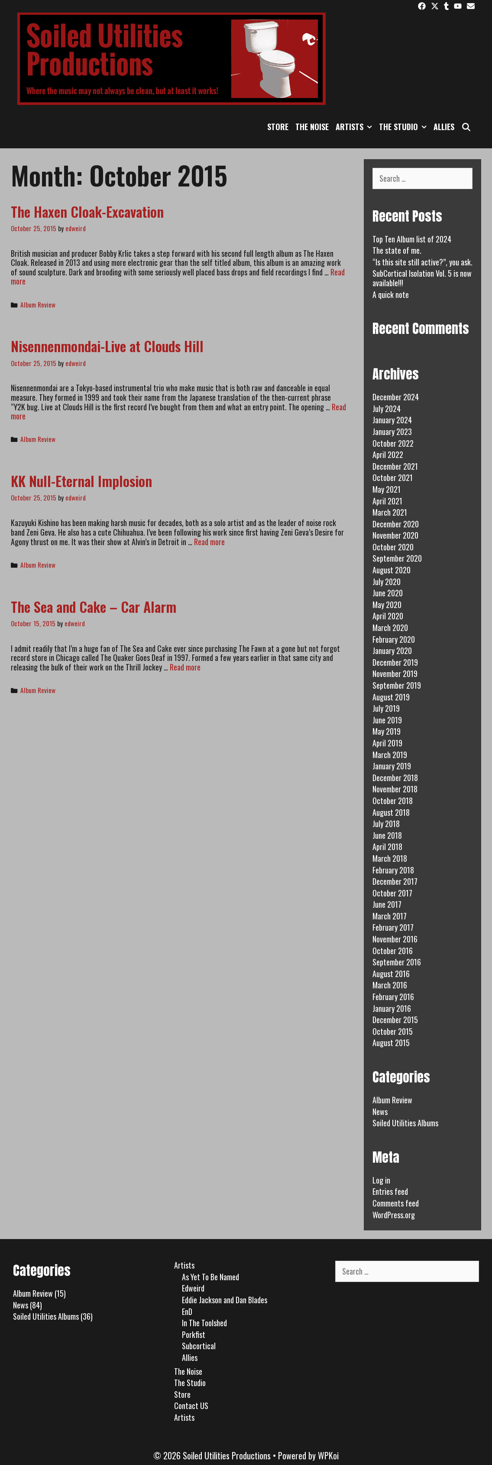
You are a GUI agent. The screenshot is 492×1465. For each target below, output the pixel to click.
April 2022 (387, 454)
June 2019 (387, 720)
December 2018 (395, 777)
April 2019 (387, 743)
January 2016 (391, 1008)
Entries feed (390, 1191)
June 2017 (386, 904)
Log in (381, 1180)
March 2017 (389, 916)
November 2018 (395, 789)
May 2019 (386, 731)
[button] (369, 126)
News (380, 1111)
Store (277, 126)
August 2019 (391, 697)
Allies (444, 126)
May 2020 (386, 604)
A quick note (390, 294)
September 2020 (397, 558)
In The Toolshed (204, 1322)
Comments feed (395, 1203)
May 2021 (386, 489)
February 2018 (393, 870)
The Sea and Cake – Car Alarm (93, 606)
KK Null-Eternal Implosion (81, 481)
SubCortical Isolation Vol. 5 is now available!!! (422, 278)
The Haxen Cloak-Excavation (87, 211)
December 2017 (395, 881)
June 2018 (387, 835)
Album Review (37, 304)
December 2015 (395, 1019)
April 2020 (387, 615)
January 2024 (392, 419)
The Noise (312, 126)
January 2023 (392, 431)
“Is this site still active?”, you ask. (422, 262)
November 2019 (395, 673)
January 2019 (391, 766)
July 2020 (386, 581)
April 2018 (387, 846)
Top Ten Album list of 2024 (411, 239)
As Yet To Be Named (210, 1276)
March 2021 (389, 512)
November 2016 (395, 939)
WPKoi (328, 1455)
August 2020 (391, 570)
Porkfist (193, 1334)
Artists (355, 126)
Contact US (191, 1405)
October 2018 (392, 800)
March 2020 (390, 627)
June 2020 (387, 592)
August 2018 (391, 812)
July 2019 (386, 708)
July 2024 (386, 408)
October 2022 (393, 443)
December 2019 (395, 662)
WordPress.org (393, 1214)
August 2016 (391, 973)
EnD (187, 1311)
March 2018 (389, 858)
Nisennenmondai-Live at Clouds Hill (107, 346)
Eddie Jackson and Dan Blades (224, 1299)
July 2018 (386, 823)
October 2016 (392, 950)
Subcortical (199, 1345)
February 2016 (393, 996)
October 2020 (393, 547)
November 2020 (395, 535)
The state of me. (396, 250)
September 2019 (396, 685)
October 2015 (392, 1031)
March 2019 (389, 754)
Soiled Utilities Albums (405, 1122)
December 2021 (395, 466)
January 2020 (392, 650)
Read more (209, 541)
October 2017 (392, 893)
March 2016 (389, 985)
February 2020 (393, 639)
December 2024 (395, 396)
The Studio (404, 126)
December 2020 (395, 524)
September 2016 (396, 962)
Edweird (193, 1288)
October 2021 (392, 477)
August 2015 (391, 1042)
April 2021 (387, 501)
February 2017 (393, 927)
